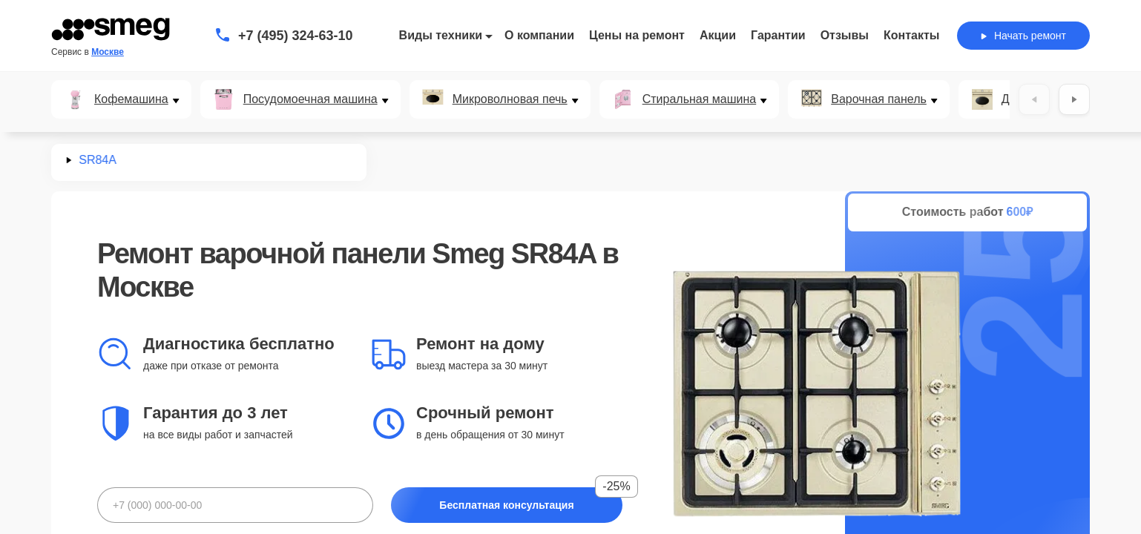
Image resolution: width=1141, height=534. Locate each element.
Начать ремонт (1023, 35)
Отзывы (845, 35)
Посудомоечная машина (310, 99)
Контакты (911, 35)
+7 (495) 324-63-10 (295, 35)
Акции (718, 35)
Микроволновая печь (510, 99)
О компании (539, 35)
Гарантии (778, 35)
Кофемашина (131, 99)
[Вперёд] (1074, 99)
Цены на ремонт (637, 35)
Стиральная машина (699, 99)
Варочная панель (879, 99)
